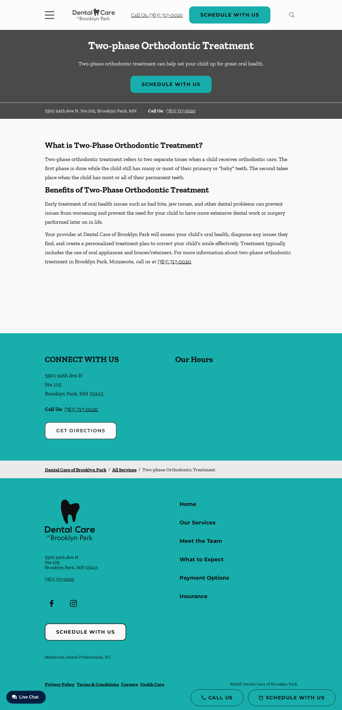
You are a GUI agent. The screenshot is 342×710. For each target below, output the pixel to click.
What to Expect (202, 559)
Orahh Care (152, 684)
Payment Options (204, 578)
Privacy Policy (60, 684)
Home (188, 504)
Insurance (194, 596)
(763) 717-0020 (180, 111)
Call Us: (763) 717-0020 (157, 15)
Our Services (198, 522)
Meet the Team (201, 541)
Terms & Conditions (98, 684)
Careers (129, 684)
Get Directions (80, 431)
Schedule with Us (229, 15)
